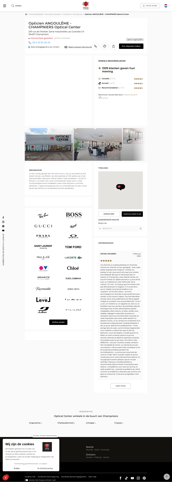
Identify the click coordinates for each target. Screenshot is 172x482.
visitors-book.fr (130, 95)
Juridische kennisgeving (48, 476)
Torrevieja (105, 450)
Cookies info (30, 476)
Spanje (90, 447)
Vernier (106, 457)
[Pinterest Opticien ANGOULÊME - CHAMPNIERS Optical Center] (3, 226)
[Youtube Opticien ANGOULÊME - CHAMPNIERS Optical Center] (3, 230)
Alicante (89, 450)
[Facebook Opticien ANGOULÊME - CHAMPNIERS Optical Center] (3, 217)
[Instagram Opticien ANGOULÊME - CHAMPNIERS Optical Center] (3, 222)
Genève (89, 457)
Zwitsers (90, 455)
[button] (4, 5)
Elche (97, 450)
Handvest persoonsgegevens (73, 476)
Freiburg (98, 457)
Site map (92, 477)
